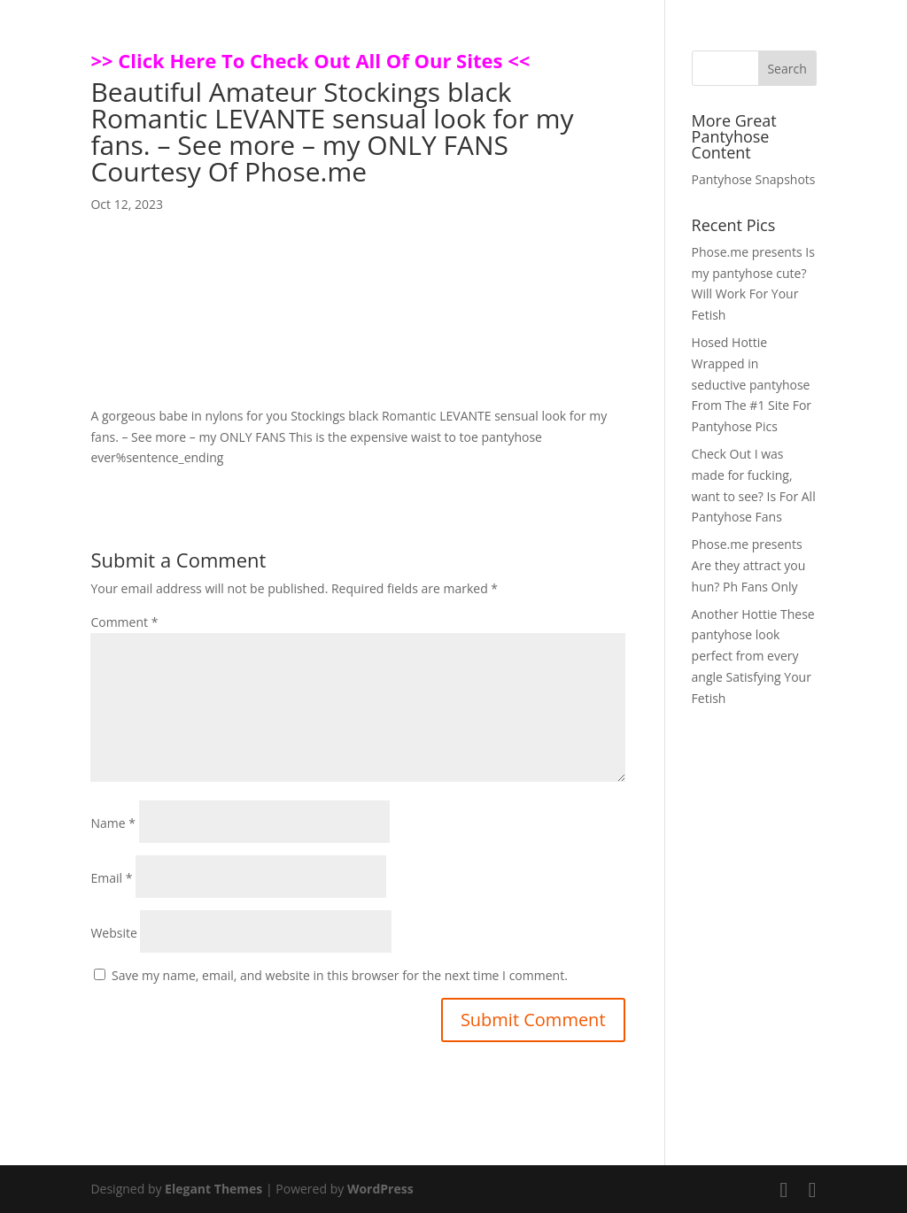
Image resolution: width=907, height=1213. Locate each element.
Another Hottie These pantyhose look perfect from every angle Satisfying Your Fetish (753, 656)
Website (113, 932)
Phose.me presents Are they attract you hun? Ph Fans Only (749, 565)
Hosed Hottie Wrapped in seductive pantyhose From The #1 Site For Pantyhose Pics (752, 384)
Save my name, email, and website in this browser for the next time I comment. (340, 975)
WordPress (380, 1188)
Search (786, 68)
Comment (124, 622)
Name (113, 823)
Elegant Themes (213, 1188)
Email (111, 877)
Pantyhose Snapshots (754, 179)
